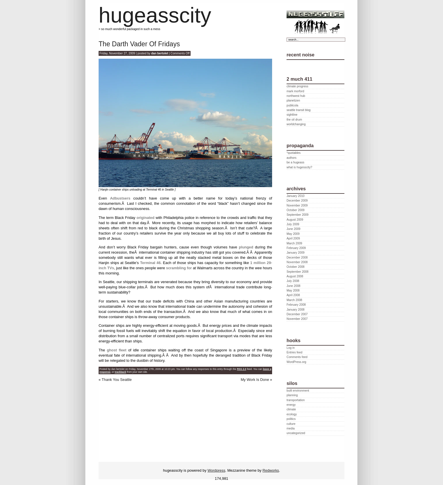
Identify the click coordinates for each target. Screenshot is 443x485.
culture (291, 423)
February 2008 (296, 304)
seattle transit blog (299, 110)
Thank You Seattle (116, 379)
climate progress (297, 86)
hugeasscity (155, 15)
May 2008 (293, 290)
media (291, 428)
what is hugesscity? (299, 167)
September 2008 (298, 271)
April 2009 (293, 238)
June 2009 (293, 228)
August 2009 (295, 219)
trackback (120, 371)
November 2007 (297, 318)
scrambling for (179, 268)
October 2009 (295, 210)
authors (291, 157)
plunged (246, 247)
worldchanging (296, 124)
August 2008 (295, 276)
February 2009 (296, 248)
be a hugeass (295, 162)
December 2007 (297, 314)
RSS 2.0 (241, 369)
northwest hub (296, 95)
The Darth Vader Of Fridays (139, 44)
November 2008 (297, 262)
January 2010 (295, 196)
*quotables (293, 152)
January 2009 (295, 252)
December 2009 (297, 200)
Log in (291, 347)
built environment (298, 390)
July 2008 (293, 281)
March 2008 (294, 300)
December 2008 (297, 257)
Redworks (271, 470)
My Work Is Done (255, 379)
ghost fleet (115, 350)
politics (291, 419)
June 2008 (293, 285)
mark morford (295, 91)
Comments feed (297, 357)
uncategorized (296, 433)
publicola (292, 105)
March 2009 (294, 243)
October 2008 (295, 266)
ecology (292, 414)
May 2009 (293, 233)
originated (145, 217)
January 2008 (295, 309)
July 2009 (293, 224)
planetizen (293, 100)
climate (291, 409)
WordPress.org (296, 362)
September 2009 (298, 214)
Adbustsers (120, 198)
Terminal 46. (151, 263)
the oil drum (294, 119)
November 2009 (297, 205)
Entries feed (294, 352)
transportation (296, 400)
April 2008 (293, 295)
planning (292, 395)
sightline (292, 114)
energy (291, 404)
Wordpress (216, 470)
